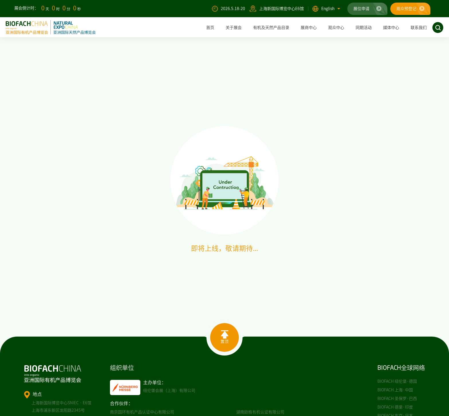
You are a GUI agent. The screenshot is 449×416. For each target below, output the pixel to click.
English (330, 9)
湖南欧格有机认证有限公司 (260, 412)
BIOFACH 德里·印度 (395, 407)
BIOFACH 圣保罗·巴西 (397, 399)
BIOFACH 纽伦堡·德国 (397, 381)
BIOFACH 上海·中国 (395, 390)
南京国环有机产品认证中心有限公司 (142, 412)
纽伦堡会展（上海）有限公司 (169, 390)
